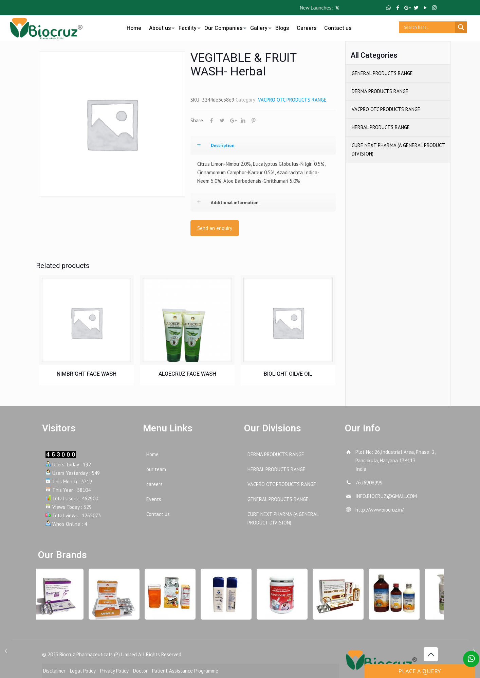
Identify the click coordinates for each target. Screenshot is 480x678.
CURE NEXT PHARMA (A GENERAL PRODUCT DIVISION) (398, 149)
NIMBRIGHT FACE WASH (86, 374)
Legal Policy (83, 670)
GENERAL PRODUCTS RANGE (382, 73)
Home (152, 454)
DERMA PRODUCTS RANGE (380, 91)
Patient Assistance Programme (185, 670)
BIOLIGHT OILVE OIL (288, 374)
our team (156, 469)
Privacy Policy (114, 670)
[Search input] (429, 27)
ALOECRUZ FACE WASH (187, 374)
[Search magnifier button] (461, 27)
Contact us (158, 514)
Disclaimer (54, 670)
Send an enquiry (214, 228)
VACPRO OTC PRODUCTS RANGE (292, 99)
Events (153, 499)
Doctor (140, 670)
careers (154, 484)
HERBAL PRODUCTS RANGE (381, 127)
